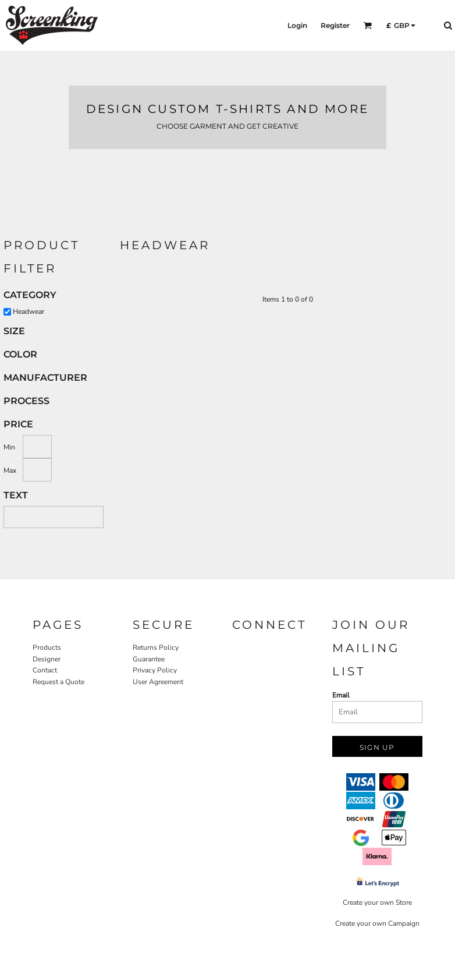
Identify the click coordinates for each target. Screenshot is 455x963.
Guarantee (149, 659)
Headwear (28, 311)
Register (335, 25)
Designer (47, 659)
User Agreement (158, 681)
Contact (45, 670)
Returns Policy (156, 647)
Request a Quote (58, 681)
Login (297, 25)
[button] (367, 25)
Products (47, 647)
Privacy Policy (155, 670)
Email (341, 695)
